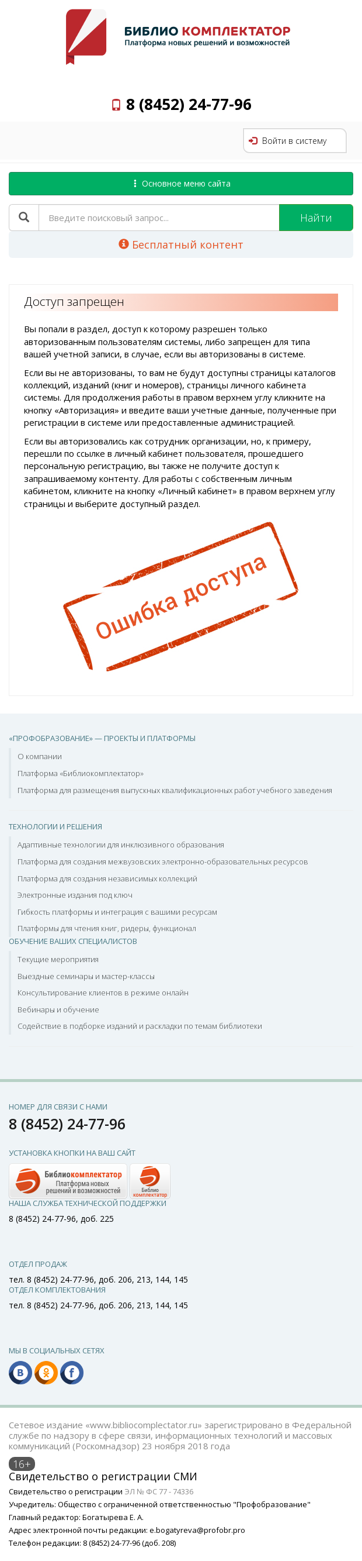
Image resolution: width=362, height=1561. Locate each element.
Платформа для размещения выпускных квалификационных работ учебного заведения (175, 790)
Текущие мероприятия (58, 959)
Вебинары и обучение (58, 1009)
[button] (89, 1180)
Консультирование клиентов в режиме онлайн (103, 992)
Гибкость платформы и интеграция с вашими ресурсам (117, 912)
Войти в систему (287, 140)
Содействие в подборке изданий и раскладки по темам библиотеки (140, 1026)
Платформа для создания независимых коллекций (107, 878)
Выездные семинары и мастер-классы (86, 976)
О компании (40, 756)
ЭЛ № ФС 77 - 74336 (158, 1491)
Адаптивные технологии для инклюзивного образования (121, 844)
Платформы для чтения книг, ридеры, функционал (107, 928)
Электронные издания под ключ (75, 895)
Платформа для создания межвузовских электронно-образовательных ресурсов (163, 861)
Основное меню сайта (181, 183)
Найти (316, 218)
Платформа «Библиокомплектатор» (81, 773)
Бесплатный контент (181, 244)
